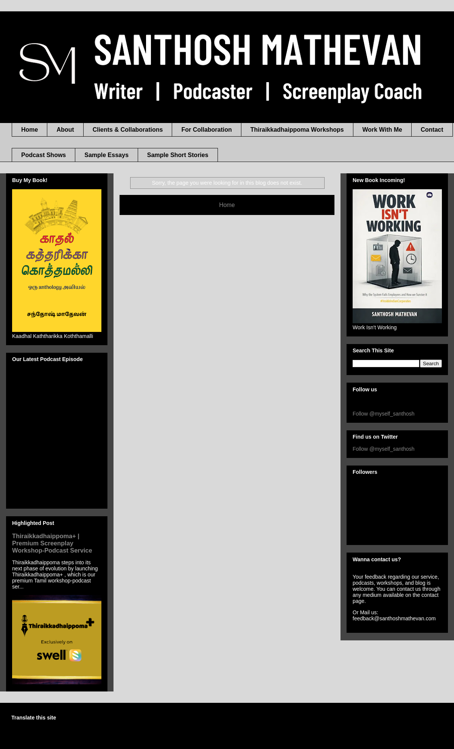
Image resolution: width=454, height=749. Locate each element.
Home (29, 129)
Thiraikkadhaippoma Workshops (297, 129)
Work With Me (382, 129)
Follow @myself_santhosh (384, 414)
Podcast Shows (43, 155)
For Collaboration (206, 129)
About (65, 129)
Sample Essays (106, 155)
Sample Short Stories (177, 155)
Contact (432, 129)
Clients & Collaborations (128, 129)
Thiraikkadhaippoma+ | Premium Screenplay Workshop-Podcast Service (52, 543)
